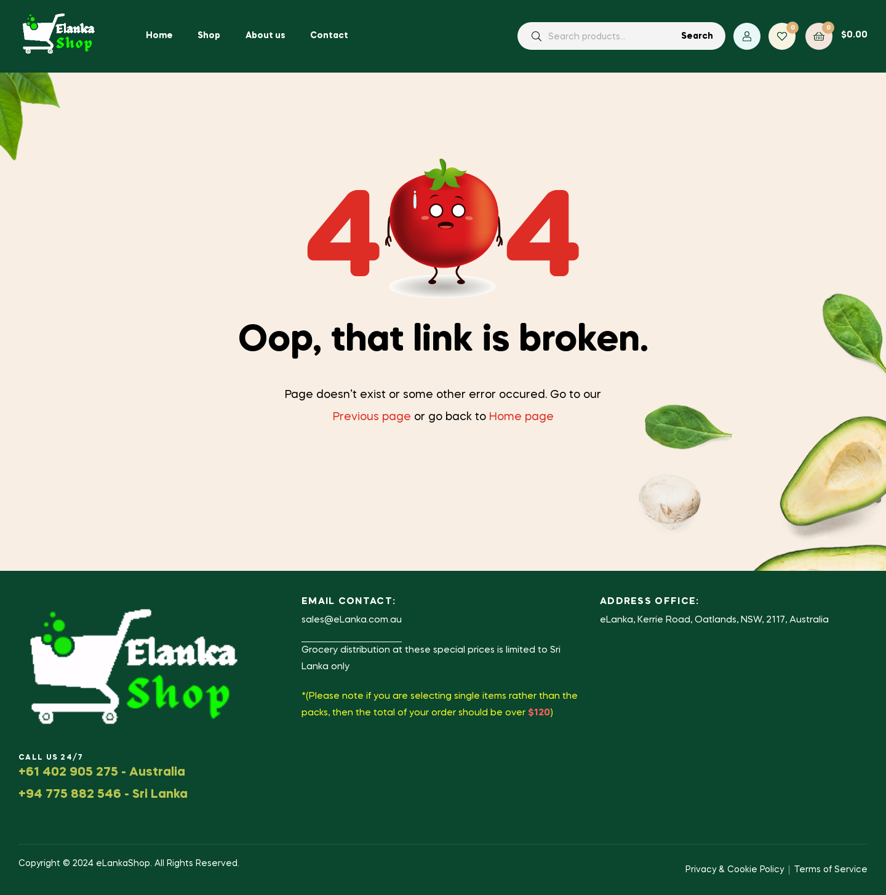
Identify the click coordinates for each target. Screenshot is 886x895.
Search (697, 36)
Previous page (372, 417)
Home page (521, 417)
